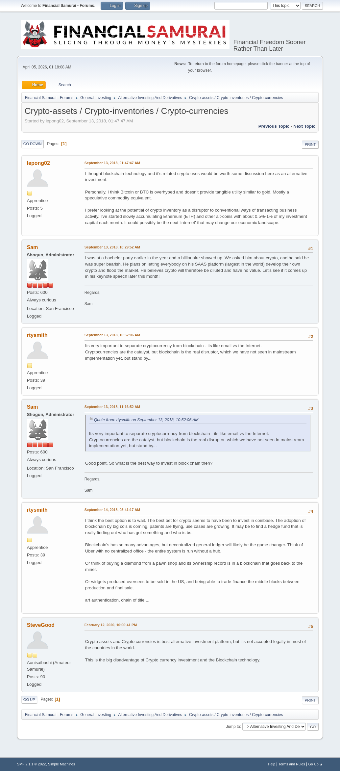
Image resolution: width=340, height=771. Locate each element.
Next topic (304, 126)
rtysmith (37, 335)
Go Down (32, 144)
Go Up (29, 700)
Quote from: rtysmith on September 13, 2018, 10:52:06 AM (146, 420)
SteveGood (41, 625)
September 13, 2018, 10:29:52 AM (112, 247)
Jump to (233, 726)
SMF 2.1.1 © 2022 (31, 764)
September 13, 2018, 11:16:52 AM (112, 407)
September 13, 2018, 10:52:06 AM (112, 335)
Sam (32, 247)
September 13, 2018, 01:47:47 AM (112, 163)
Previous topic (274, 126)
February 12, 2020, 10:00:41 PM (111, 625)
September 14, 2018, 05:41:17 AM (112, 510)
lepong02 (38, 163)
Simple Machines (61, 764)
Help (271, 764)
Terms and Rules (292, 764)
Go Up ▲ (315, 764)
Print (310, 144)
